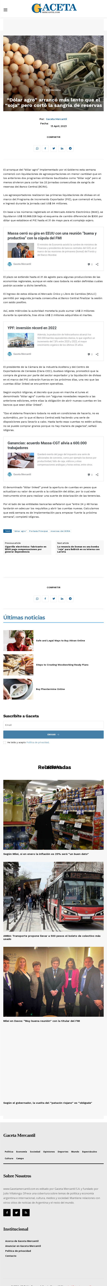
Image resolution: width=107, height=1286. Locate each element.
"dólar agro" (20, 531)
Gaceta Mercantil (56, 119)
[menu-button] (5, 10)
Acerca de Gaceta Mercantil (22, 1241)
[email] (53, 725)
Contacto (10, 1255)
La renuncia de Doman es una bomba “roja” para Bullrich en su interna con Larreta (78, 549)
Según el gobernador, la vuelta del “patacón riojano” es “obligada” (47, 1102)
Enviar (53, 734)
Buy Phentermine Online (50, 689)
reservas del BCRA (60, 531)
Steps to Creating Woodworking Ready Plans (62, 664)
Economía (53, 90)
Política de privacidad (37, 742)
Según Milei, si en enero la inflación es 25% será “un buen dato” (46, 854)
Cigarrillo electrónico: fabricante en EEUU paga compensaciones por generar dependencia (25, 549)
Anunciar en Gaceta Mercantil (23, 1246)
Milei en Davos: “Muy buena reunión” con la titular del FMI (41, 1020)
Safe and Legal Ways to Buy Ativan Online (60, 640)
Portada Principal (38, 531)
